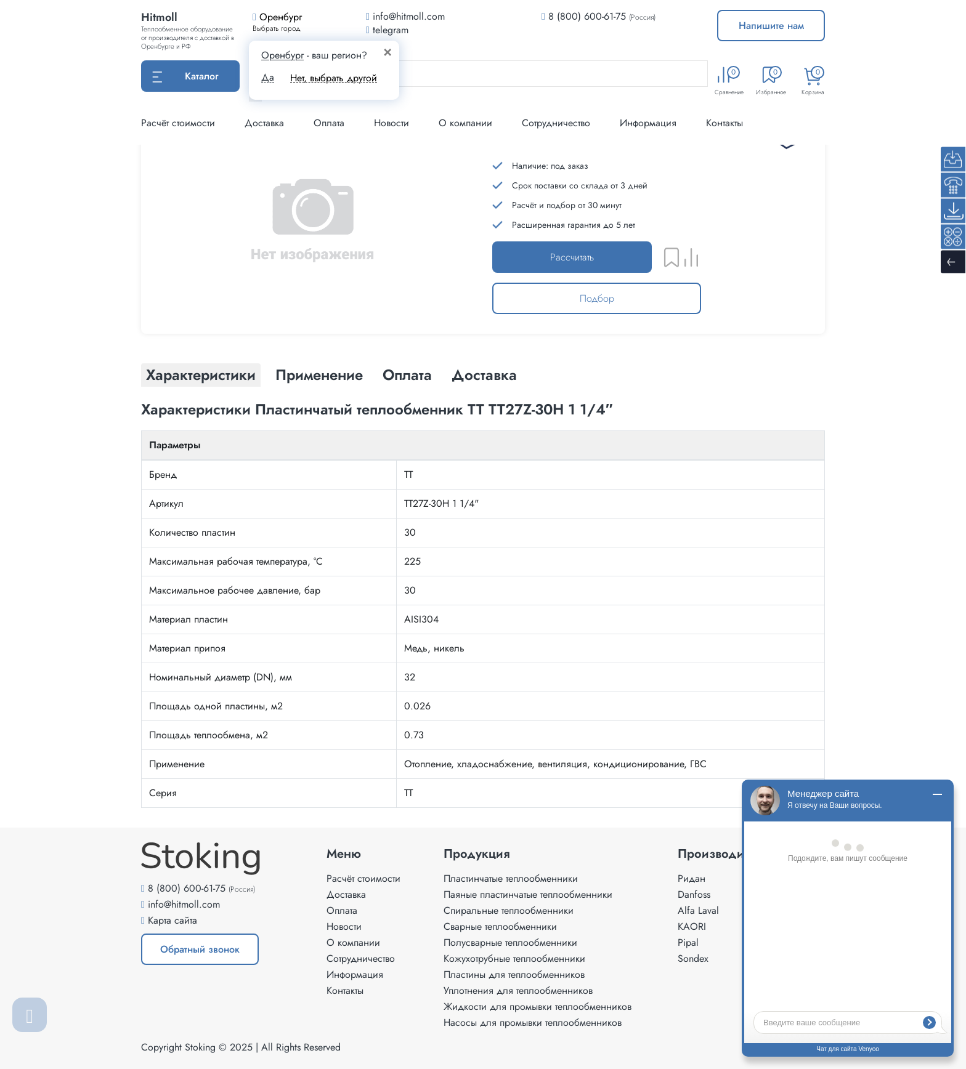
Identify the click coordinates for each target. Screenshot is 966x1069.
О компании (465, 123)
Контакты (724, 123)
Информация (648, 123)
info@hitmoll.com (184, 904)
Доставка (264, 123)
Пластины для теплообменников (514, 974)
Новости (391, 123)
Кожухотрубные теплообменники (514, 958)
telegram (387, 30)
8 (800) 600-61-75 (587, 16)
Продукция (477, 854)
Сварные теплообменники (500, 926)
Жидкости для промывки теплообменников (537, 1006)
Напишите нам (771, 25)
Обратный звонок (200, 949)
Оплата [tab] (407, 374)
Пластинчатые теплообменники (511, 878)
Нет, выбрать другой (333, 78)
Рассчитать (572, 257)
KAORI (692, 926)
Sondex (693, 958)
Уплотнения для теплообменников (518, 990)
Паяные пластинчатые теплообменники (528, 894)
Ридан (691, 878)
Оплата (329, 123)
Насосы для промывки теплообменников (533, 1022)
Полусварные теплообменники (510, 942)
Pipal (688, 942)
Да (267, 77)
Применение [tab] (319, 374)
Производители (723, 854)
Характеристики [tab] (201, 374)
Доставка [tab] (484, 374)
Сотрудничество (556, 123)
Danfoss (694, 894)
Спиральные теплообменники (509, 910)
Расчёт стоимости (178, 123)
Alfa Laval (698, 910)
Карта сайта (172, 920)
